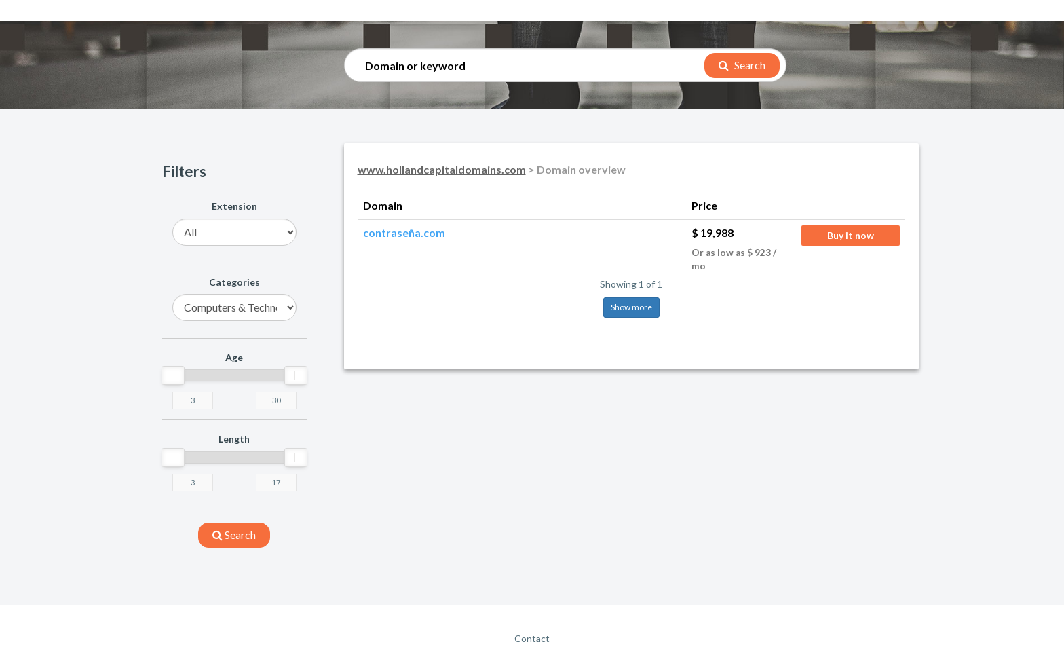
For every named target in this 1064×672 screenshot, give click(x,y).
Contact (532, 638)
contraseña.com (404, 232)
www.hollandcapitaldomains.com (442, 169)
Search (742, 64)
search (234, 534)
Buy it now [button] (850, 235)
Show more (631, 307)
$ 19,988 (712, 232)
